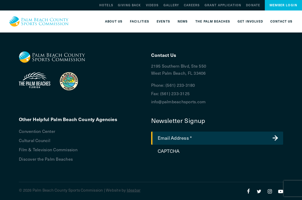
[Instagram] (269, 191)
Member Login (283, 5)
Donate (253, 5)
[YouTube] (280, 191)
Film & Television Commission (48, 149)
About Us (113, 21)
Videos (152, 5)
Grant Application (223, 5)
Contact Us (281, 21)
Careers (192, 5)
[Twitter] (259, 191)
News (183, 21)
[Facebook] (248, 191)
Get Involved (250, 21)
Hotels (106, 5)
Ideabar (134, 190)
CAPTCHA (169, 150)
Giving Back (129, 5)
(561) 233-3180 (180, 85)
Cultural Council (34, 140)
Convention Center (37, 131)
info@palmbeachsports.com (178, 101)
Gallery (171, 5)
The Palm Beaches (212, 21)
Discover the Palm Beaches (46, 159)
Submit (275, 138)
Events (163, 21)
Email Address (175, 137)
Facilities (139, 21)
